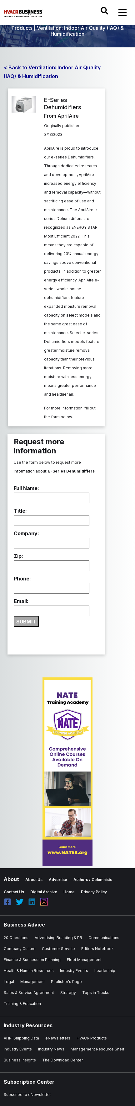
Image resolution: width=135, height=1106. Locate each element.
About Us (33, 879)
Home (69, 892)
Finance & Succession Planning (32, 959)
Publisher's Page (66, 981)
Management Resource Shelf (97, 1049)
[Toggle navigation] (122, 12)
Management (32, 981)
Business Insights (20, 1060)
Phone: (22, 578)
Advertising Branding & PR (58, 937)
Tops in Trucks (95, 992)
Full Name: (26, 488)
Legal (9, 981)
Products (22, 28)
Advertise (58, 879)
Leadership (104, 970)
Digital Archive (43, 892)
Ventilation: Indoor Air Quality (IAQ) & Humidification (80, 31)
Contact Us (14, 892)
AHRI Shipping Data (21, 1038)
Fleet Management (84, 959)
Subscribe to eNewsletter (27, 1094)
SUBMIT (26, 621)
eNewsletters (57, 1038)
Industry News (51, 1049)
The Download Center (62, 1060)
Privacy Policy (94, 892)
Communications (103, 937)
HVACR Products (92, 1038)
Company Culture (20, 948)
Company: (26, 533)
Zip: (18, 556)
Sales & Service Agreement (29, 992)
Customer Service (58, 948)
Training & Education (22, 1003)
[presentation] (61, 639)
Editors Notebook (97, 948)
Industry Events (74, 970)
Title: (20, 511)
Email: (21, 601)
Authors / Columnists (92, 879)
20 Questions (16, 937)
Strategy (68, 992)
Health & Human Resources (29, 970)
